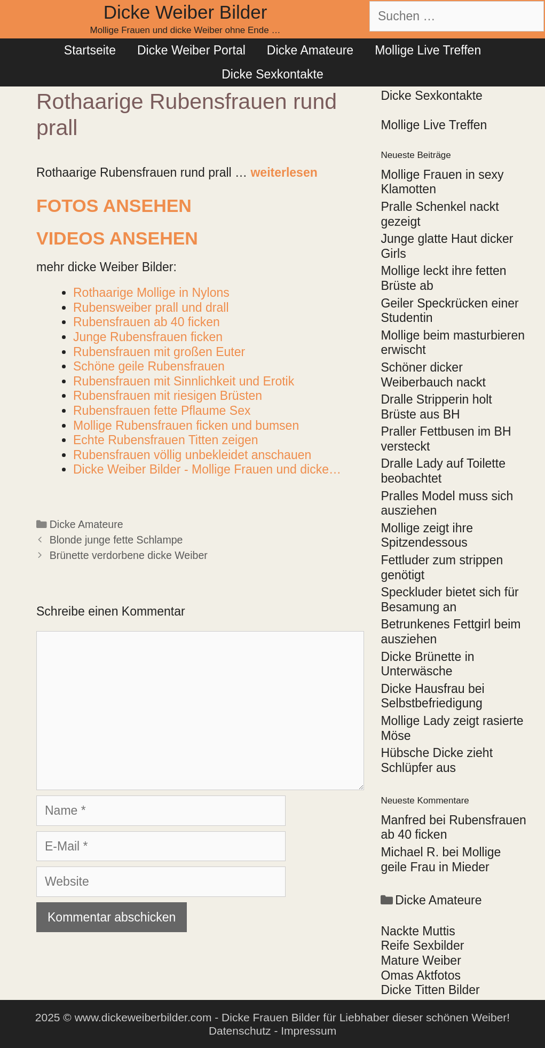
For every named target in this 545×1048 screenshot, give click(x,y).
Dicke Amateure (310, 50)
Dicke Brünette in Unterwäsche (427, 664)
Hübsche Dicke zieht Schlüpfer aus (437, 760)
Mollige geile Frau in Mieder (441, 859)
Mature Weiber (421, 960)
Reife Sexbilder (422, 945)
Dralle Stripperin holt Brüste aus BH (436, 406)
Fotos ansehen (114, 205)
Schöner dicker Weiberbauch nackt (433, 374)
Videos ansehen (117, 238)
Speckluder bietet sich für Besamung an (449, 599)
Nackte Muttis (418, 931)
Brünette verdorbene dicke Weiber (129, 555)
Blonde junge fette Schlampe (116, 540)
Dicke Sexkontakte (272, 74)
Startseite (90, 50)
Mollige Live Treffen (428, 50)
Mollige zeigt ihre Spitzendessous (427, 535)
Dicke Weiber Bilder (185, 12)
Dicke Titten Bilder (430, 990)
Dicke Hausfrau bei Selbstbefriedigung (432, 696)
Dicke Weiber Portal (191, 50)
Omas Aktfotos (421, 975)
